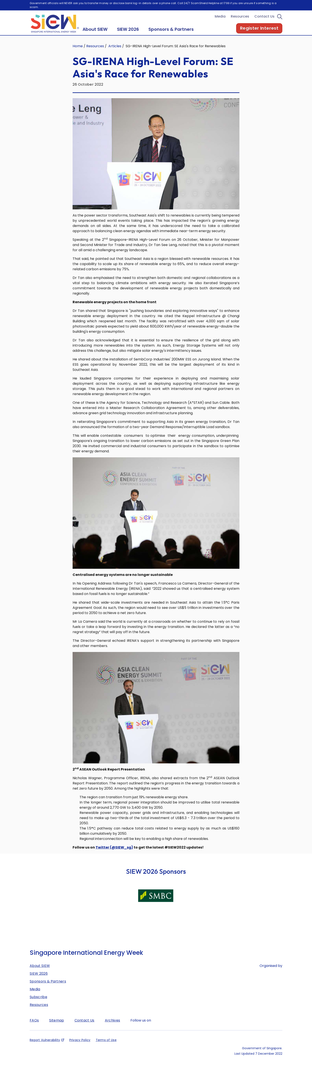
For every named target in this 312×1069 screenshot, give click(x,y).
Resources (240, 22)
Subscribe (38, 1003)
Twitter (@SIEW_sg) (114, 853)
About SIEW (40, 971)
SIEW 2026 (39, 979)
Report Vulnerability (45, 1046)
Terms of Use (106, 1046)
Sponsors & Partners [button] (171, 35)
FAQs (34, 1026)
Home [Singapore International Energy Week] (78, 52)
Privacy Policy (80, 1046)
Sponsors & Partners (48, 987)
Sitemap (56, 1026)
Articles (114, 52)
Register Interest (259, 34)
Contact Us (264, 22)
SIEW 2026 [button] (128, 35)
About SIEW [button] (95, 35)
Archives (112, 1026)
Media (220, 22)
